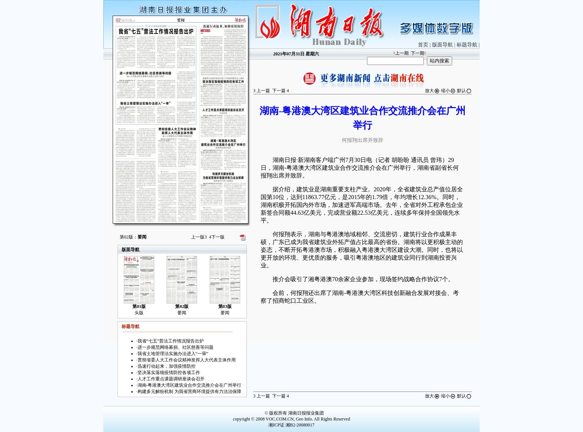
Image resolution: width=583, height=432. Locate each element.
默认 (464, 90)
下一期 (417, 53)
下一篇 (280, 90)
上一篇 (261, 90)
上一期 (402, 53)
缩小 (448, 90)
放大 (432, 90)
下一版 (217, 237)
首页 (423, 45)
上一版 (199, 237)
